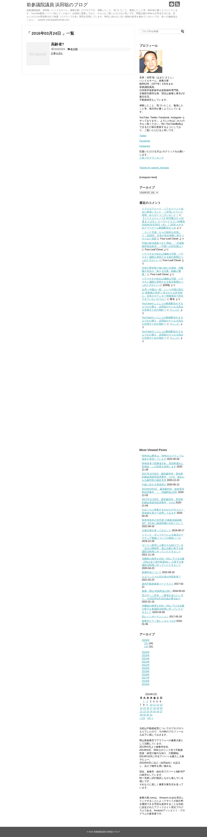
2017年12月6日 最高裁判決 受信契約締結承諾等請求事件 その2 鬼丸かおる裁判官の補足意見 (163, 476)
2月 (146, 643)
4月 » (150, 718)
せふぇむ (175, 310)
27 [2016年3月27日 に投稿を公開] (161, 711)
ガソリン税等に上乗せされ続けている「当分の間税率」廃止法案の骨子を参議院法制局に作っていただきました (162, 548)
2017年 (146, 678)
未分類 (74, 49)
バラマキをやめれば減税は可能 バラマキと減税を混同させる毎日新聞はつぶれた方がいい (162, 257)
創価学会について (151, 572)
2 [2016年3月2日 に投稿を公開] (147, 701)
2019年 (146, 671)
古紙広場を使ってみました (156, 530)
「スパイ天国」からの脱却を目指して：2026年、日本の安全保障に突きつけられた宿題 (163, 235)
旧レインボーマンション (155, 616)
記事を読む (57, 53)
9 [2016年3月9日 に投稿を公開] (147, 705)
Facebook (144, 141)
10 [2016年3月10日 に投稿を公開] (151, 705)
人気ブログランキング (151, 158)
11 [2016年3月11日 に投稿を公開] (154, 705)
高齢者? (57, 44)
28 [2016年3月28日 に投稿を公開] (141, 715)
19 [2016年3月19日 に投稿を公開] (157, 708)
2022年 (146, 662)
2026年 (146, 640)
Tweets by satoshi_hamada (154, 167)
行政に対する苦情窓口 (154, 484)
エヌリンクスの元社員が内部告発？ (161, 576)
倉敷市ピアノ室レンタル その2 (159, 621)
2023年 (146, 658)
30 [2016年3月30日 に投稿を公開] (147, 715)
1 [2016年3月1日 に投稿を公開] (143, 701)
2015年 (146, 684)
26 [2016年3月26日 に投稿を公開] (157, 711)
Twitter (143, 135)
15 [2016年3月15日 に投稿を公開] (144, 708)
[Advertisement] (162, 395)
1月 (146, 646)
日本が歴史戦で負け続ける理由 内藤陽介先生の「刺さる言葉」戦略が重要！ (162, 271)
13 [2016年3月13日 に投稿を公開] (161, 705)
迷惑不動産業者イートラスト (158, 584)
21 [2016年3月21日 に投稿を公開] (141, 711)
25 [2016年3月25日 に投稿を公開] (154, 711)
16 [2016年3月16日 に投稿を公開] (147, 708)
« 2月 (142, 718)
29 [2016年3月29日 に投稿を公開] (144, 715)
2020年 (146, 668)
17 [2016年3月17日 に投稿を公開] (151, 708)
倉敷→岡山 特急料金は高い (157, 591)
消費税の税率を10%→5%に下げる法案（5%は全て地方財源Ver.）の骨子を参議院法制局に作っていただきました (163, 561)
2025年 (146, 652)
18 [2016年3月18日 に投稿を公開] (154, 708)
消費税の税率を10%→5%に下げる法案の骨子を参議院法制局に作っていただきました (163, 608)
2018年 (146, 674)
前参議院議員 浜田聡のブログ (57, 4)
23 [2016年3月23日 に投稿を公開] (147, 711)
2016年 (146, 681)
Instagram (144, 146)
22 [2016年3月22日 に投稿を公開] (144, 711)
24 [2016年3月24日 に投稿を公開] (151, 711)
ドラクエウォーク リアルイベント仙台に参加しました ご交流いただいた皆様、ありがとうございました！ (162, 211)
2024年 (146, 655)
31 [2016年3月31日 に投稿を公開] (151, 715)
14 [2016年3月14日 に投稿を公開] (141, 708)
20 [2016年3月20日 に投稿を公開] (161, 708)
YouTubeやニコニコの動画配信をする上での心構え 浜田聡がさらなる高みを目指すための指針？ (162, 306)
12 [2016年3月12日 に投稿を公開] (157, 705)
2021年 (146, 665)
